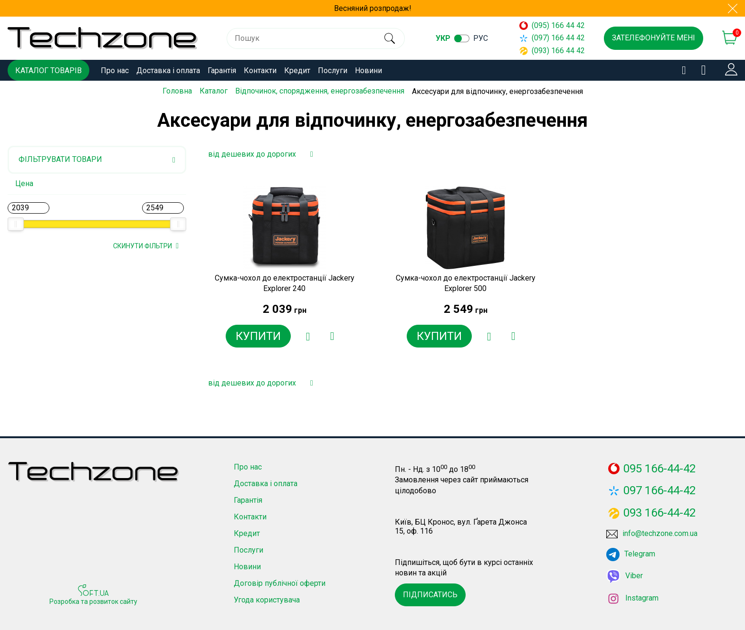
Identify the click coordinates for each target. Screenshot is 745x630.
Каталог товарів (48, 70)
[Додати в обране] (307, 336)
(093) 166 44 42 (552, 50)
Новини (368, 70)
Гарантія (222, 70)
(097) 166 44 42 (552, 37)
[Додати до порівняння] (331, 336)
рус (481, 38)
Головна (177, 90)
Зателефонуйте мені (653, 37)
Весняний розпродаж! (372, 8)
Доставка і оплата (168, 70)
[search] (389, 38)
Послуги (332, 70)
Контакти (260, 70)
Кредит (297, 70)
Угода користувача (267, 599)
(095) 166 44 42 (552, 25)
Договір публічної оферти (279, 583)
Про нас (115, 70)
